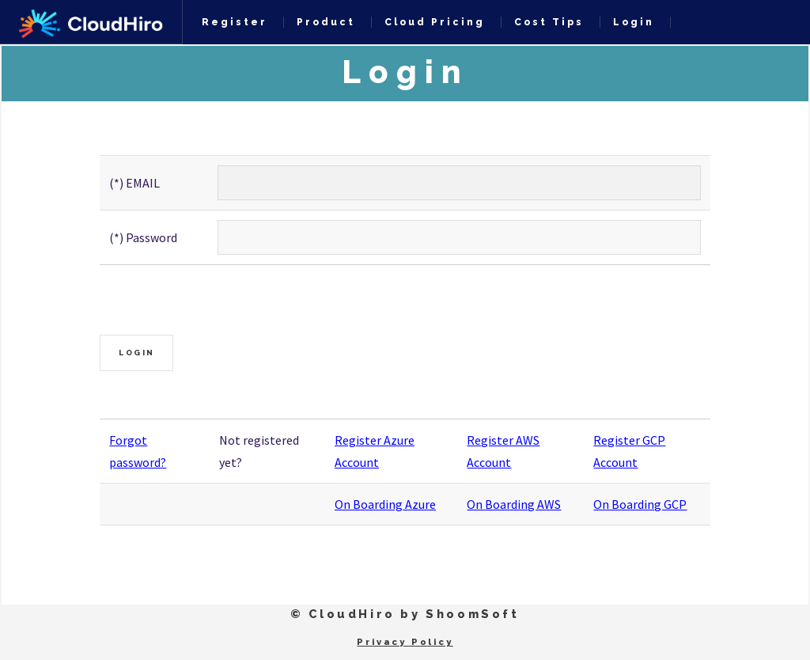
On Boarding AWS (514, 504)
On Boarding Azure (385, 504)
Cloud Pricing (434, 22)
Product (326, 22)
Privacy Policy (404, 641)
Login (633, 22)
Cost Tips (549, 22)
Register (234, 22)
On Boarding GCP (640, 504)
